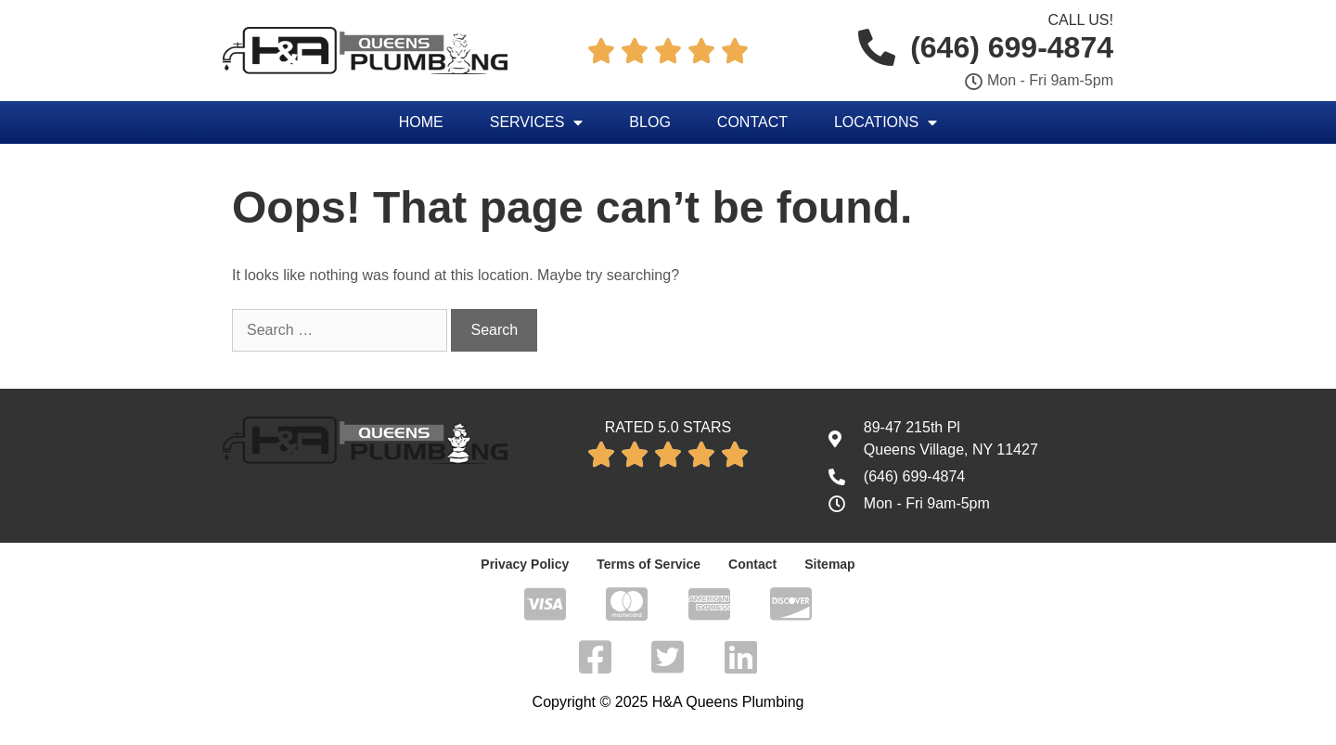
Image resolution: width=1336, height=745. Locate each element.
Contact (752, 122)
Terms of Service (648, 564)
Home (421, 122)
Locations (885, 122)
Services (537, 122)
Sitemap (829, 564)
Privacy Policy (525, 564)
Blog (649, 122)
